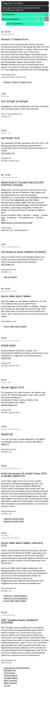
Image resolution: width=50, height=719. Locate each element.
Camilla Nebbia (11, 678)
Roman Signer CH (9, 405)
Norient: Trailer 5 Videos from (18, 82)
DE (39, 19)
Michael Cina (10, 670)
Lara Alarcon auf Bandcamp (17, 668)
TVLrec (7, 685)
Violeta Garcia (10, 675)
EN (42, 19)
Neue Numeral (10, 683)
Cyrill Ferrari (9, 673)
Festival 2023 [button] (25, 14)
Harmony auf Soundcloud (16, 598)
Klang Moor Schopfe (12, 3)
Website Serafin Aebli (14, 521)
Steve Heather (10, 277)
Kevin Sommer (10, 680)
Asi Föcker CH (7, 153)
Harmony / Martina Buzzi (15, 595)
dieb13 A (5, 444)
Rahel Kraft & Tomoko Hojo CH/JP (17, 222)
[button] (46, 19)
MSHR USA (6, 358)
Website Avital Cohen (14, 518)
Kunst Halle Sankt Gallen (15, 326)
